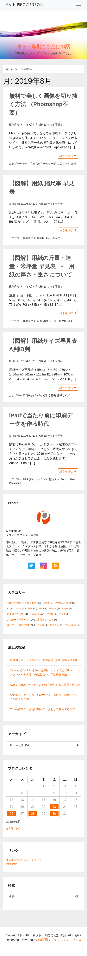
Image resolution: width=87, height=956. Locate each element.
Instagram (11, 863)
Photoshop (15, 483)
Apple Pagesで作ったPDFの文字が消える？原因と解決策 (45, 684)
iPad (72, 479)
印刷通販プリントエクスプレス (23, 860)
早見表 (27, 238)
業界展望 (54, 625)
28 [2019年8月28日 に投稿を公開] (32, 813)
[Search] (39, 896)
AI (8, 608)
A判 (39, 395)
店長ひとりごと (45, 619)
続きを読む (67, 155)
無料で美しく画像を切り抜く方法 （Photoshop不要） (43, 104)
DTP (25, 163)
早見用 (41, 238)
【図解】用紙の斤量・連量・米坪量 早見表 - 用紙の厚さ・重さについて (41, 266)
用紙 (48, 238)
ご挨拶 (49, 614)
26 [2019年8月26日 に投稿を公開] (11, 813)
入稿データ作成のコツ (18, 619)
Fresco (64, 479)
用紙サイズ (63, 395)
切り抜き (65, 163)
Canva (18, 608)
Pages (65, 608)
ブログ (33, 163)
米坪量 (62, 321)
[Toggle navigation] (78, 5)
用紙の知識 (70, 625)
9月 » (19, 828)
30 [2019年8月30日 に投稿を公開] (54, 813)
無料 (73, 163)
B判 (45, 395)
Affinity (46, 603)
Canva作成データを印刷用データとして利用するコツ (42, 709)
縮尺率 (56, 238)
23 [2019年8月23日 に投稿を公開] (54, 806)
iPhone (52, 608)
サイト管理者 (55, 124)
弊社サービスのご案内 (41, 479)
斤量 (39, 321)
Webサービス (50, 163)
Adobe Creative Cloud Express (22, 603)
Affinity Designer (63, 603)
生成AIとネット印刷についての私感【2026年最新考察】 (44, 660)
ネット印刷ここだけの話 (24, 4)
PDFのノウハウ (15, 614)
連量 (70, 321)
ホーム (11, 69)
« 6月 (9, 828)
